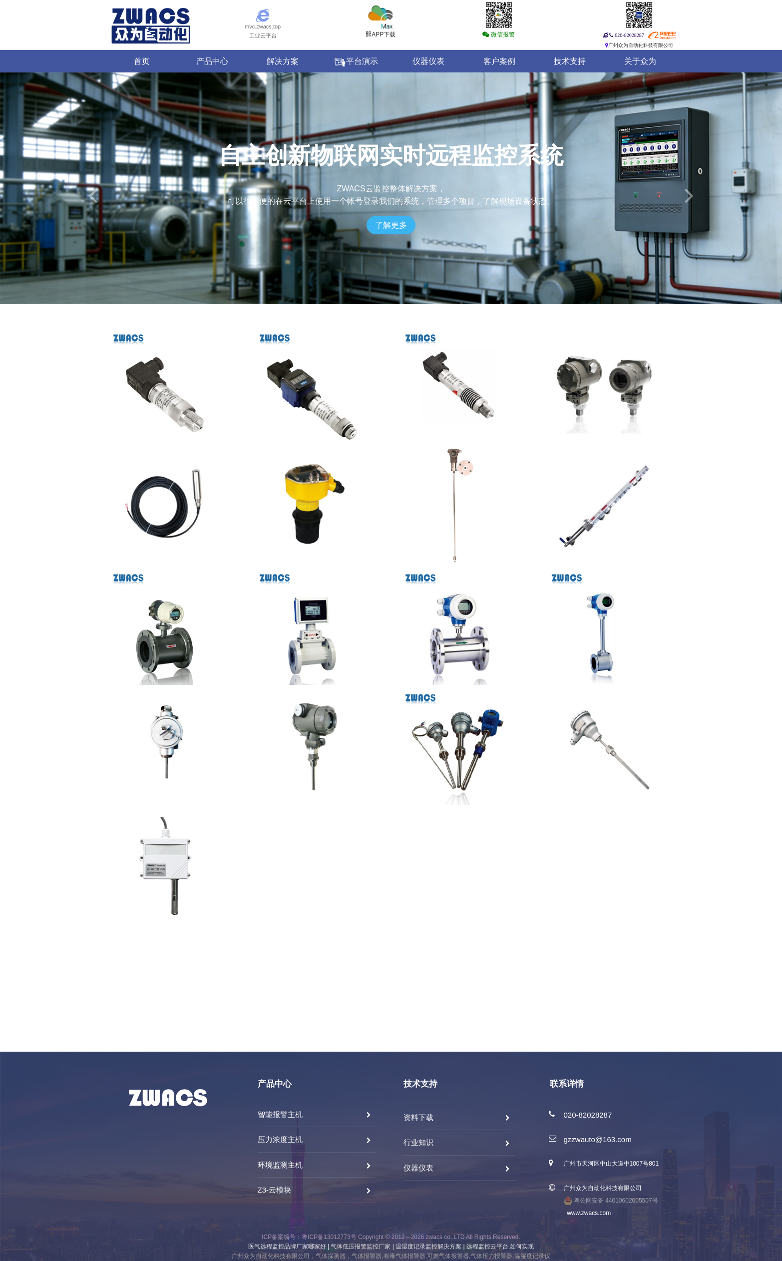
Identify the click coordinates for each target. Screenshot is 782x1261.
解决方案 (283, 61)
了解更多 (391, 225)
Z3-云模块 (275, 1190)
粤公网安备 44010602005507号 (611, 1200)
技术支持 (570, 61)
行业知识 (418, 1142)
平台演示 (355, 61)
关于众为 (640, 61)
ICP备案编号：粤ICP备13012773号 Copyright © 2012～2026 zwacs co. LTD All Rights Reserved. (391, 1237)
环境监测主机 (280, 1165)
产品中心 (212, 61)
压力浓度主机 (280, 1139)
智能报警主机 (280, 1114)
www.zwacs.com (587, 1213)
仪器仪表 (428, 61)
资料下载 (418, 1117)
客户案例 (499, 61)
